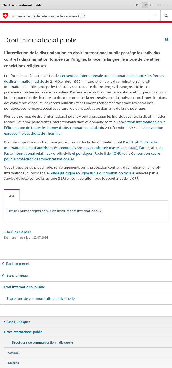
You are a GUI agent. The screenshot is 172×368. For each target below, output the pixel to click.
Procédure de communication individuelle (41, 298)
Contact (14, 353)
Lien (11, 195)
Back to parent (18, 263)
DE (138, 5)
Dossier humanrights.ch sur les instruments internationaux (55, 211)
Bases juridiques (17, 275)
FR (145, 5)
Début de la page (19, 232)
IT (151, 5)
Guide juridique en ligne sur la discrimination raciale (91, 173)
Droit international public (24, 287)
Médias (13, 363)
